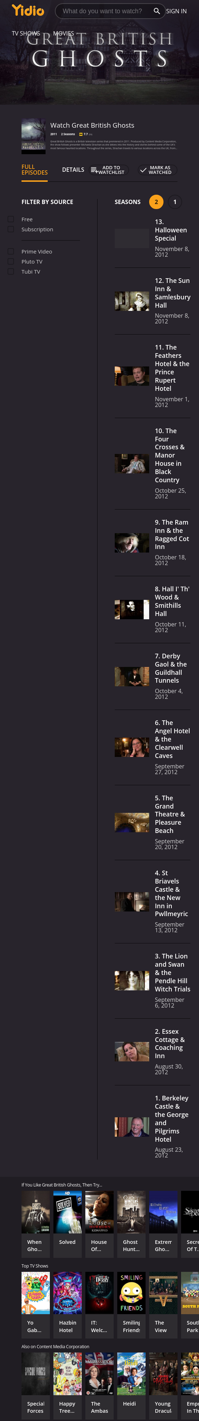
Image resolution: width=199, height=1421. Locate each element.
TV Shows (26, 33)
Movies (63, 33)
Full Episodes (35, 169)
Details (73, 170)
